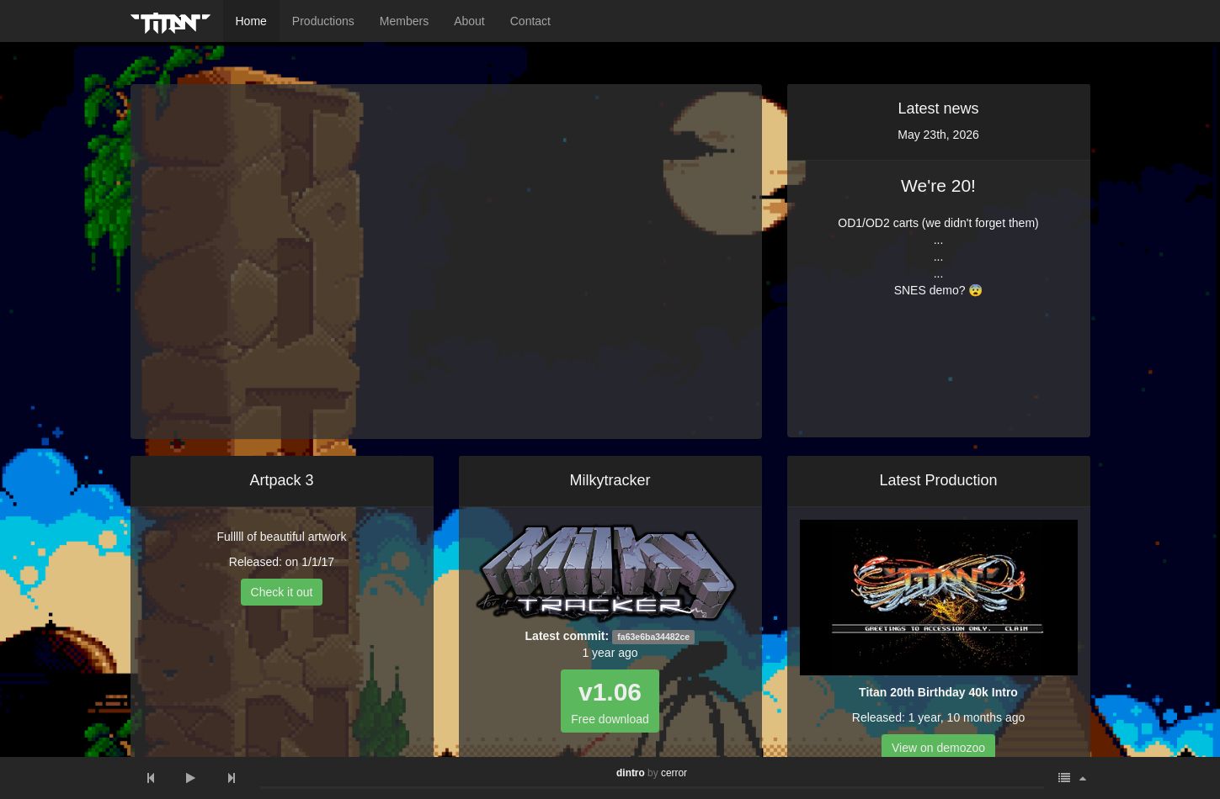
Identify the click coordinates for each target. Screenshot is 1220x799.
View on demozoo (938, 747)
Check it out (282, 592)
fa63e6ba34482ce (653, 637)
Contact (530, 21)
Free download (610, 702)
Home (251, 21)
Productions (323, 21)
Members (404, 21)
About (469, 21)
